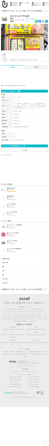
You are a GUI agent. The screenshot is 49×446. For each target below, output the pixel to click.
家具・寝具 (31, 316)
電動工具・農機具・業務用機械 (20, 321)
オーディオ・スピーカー (22, 311)
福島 (22, 329)
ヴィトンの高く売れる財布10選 (34, 376)
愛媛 (22, 342)
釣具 (32, 318)
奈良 (40, 334)
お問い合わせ (21, 354)
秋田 (16, 329)
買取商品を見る (15, 4)
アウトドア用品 (37, 318)
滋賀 (29, 334)
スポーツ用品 (44, 318)
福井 (11, 334)
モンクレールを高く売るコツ (33, 384)
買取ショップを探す (25, 2)
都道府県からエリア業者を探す (24, 324)
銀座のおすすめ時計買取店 (15, 379)
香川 (19, 342)
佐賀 (29, 342)
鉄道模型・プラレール (41, 313)
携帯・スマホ (41, 309)
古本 (35, 311)
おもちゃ (4, 316)
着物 (17, 316)
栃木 (30, 329)
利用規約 (13, 351)
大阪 (34, 334)
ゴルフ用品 (28, 318)
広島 (11, 342)
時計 (14, 371)
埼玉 (36, 329)
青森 (7, 329)
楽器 (27, 316)
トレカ (4, 313)
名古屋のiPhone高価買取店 (34, 386)
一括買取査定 (14, 2)
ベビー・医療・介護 (31, 321)
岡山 (8, 342)
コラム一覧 (24, 369)
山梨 (14, 334)
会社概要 (24, 356)
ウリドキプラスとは (19, 365)
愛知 (11, 337)
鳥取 (2, 342)
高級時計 (13, 309)
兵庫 (37, 334)
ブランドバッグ (7, 309)
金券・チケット (40, 316)
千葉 (39, 329)
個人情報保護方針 (31, 351)
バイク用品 (19, 318)
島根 (5, 342)
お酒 (33, 309)
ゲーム (32, 311)
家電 (28, 311)
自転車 (23, 318)
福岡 (26, 342)
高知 (12, 345)
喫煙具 (36, 309)
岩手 (10, 329)
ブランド (18, 371)
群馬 (33, 329)
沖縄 (47, 342)
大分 (37, 342)
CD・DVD (39, 311)
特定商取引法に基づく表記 (41, 351)
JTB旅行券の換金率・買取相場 (15, 386)
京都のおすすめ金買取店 (34, 381)
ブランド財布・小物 (20, 309)
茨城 (27, 329)
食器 (35, 316)
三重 (14, 337)
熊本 (34, 342)
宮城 (13, 329)
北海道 (4, 329)
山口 (14, 342)
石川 (8, 334)
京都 (31, 334)
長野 (17, 334)
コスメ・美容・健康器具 (6, 318)
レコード (44, 311)
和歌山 (43, 334)
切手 (45, 316)
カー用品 (14, 318)
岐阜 (19, 334)
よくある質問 (15, 354)
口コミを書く (25, 150)
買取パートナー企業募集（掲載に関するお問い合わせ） (35, 354)
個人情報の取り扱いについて (21, 351)
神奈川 (45, 329)
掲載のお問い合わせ (38, 4)
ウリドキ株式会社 (20, 391)
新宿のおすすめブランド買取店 (15, 376)
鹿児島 (43, 342)
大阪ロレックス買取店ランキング (33, 379)
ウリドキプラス (37, 2)
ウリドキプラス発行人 (29, 365)
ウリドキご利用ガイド (6, 351)
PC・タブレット (13, 311)
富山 (5, 334)
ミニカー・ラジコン (32, 313)
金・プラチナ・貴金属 (25, 371)
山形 (19, 329)
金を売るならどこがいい (15, 381)
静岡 (22, 334)
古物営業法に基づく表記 (6, 354)
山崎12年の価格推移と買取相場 (15, 384)
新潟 (2, 334)
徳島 (17, 342)
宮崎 (40, 342)
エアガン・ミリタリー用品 (22, 313)
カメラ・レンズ (6, 311)
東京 (42, 329)
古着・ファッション (11, 316)
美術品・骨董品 (22, 316)
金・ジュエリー (28, 309)
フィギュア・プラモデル (11, 313)
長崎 (31, 342)
